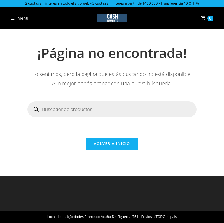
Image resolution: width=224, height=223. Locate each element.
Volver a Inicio (112, 143)
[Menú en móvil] (19, 18)
